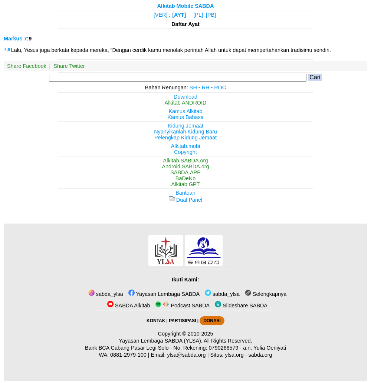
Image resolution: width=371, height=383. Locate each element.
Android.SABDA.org (185, 166)
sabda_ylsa (105, 294)
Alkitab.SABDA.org (185, 161)
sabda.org (260, 355)
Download (185, 97)
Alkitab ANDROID (186, 103)
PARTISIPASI (182, 320)
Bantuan (185, 193)
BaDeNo (185, 178)
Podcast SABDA (182, 305)
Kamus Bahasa (185, 117)
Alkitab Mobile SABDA (185, 6)
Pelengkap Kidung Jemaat (185, 138)
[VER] (161, 15)
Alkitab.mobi (185, 146)
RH (206, 87)
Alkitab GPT (185, 184)
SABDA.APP (185, 172)
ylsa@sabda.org (186, 355)
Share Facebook (26, 66)
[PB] (211, 15)
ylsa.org (234, 355)
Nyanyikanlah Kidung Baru (185, 132)
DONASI (211, 320)
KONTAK (156, 320)
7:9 (7, 49)
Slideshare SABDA (241, 305)
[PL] (198, 15)
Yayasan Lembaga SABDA (164, 294)
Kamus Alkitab (185, 111)
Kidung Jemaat (185, 126)
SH (193, 87)
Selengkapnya (265, 294)
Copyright (185, 152)
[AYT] (179, 15)
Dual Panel (185, 200)
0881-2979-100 (128, 355)
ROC (220, 87)
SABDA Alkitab (128, 305)
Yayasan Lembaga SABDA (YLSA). (161, 341)
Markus (13, 39)
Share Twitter (69, 66)
